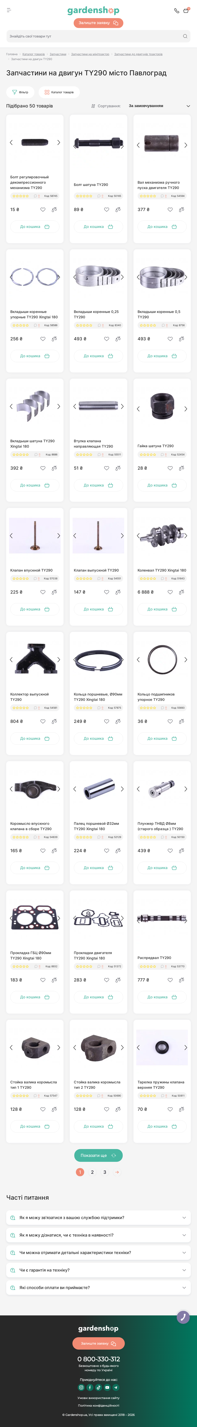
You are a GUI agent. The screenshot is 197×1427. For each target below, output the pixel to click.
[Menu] (9, 10)
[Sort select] (155, 106)
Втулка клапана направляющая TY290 (93, 443)
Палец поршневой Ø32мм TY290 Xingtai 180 (96, 826)
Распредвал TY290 (154, 958)
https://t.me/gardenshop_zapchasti (115, 1387)
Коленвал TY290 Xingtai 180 (162, 570)
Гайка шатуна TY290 (156, 446)
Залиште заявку (98, 23)
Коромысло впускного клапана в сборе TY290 (31, 826)
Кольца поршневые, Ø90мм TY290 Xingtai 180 (98, 697)
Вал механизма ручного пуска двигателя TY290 (159, 185)
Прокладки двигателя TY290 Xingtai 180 (93, 955)
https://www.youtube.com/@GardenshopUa (107, 1387)
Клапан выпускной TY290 (96, 570)
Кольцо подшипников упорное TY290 (156, 697)
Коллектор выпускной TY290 (29, 697)
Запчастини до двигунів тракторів (138, 54)
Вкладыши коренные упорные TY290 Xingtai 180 (34, 314)
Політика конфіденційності (98, 1405)
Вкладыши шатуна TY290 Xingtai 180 (32, 443)
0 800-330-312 (98, 1359)
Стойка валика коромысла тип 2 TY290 (97, 1085)
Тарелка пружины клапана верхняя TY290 (161, 1085)
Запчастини (58, 54)
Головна (12, 54)
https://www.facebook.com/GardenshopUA (89, 1387)
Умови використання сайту (98, 1398)
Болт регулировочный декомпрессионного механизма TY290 (29, 182)
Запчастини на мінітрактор (90, 54)
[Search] (185, 36)
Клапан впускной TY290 (31, 570)
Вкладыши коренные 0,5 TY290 (159, 314)
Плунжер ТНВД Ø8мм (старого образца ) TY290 (160, 826)
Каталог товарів (33, 54)
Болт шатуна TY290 (91, 185)
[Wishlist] (43, 209)
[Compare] (54, 209)
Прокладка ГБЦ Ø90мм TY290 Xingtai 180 (30, 955)
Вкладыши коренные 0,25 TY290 (96, 314)
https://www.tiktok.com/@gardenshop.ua (98, 1387)
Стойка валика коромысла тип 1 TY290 (33, 1085)
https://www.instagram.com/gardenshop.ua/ (81, 1387)
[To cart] (34, 227)
